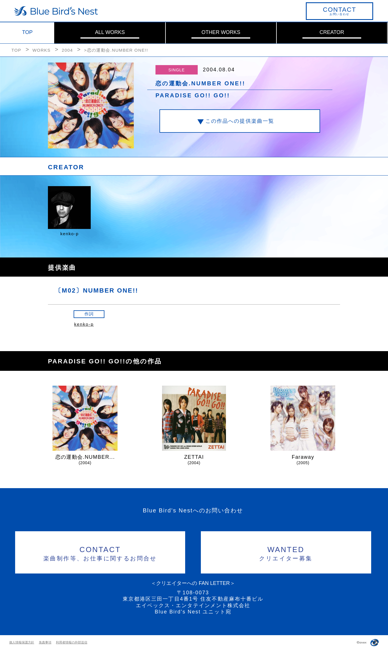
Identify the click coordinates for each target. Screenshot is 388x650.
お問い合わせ (339, 11)
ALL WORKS (110, 32)
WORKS (42, 50)
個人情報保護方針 (21, 642)
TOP (27, 32)
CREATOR (332, 32)
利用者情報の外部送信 (71, 642)
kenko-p (84, 324)
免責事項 (45, 642)
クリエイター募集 (286, 553)
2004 (67, 50)
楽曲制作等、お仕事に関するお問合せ (100, 553)
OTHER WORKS (220, 32)
